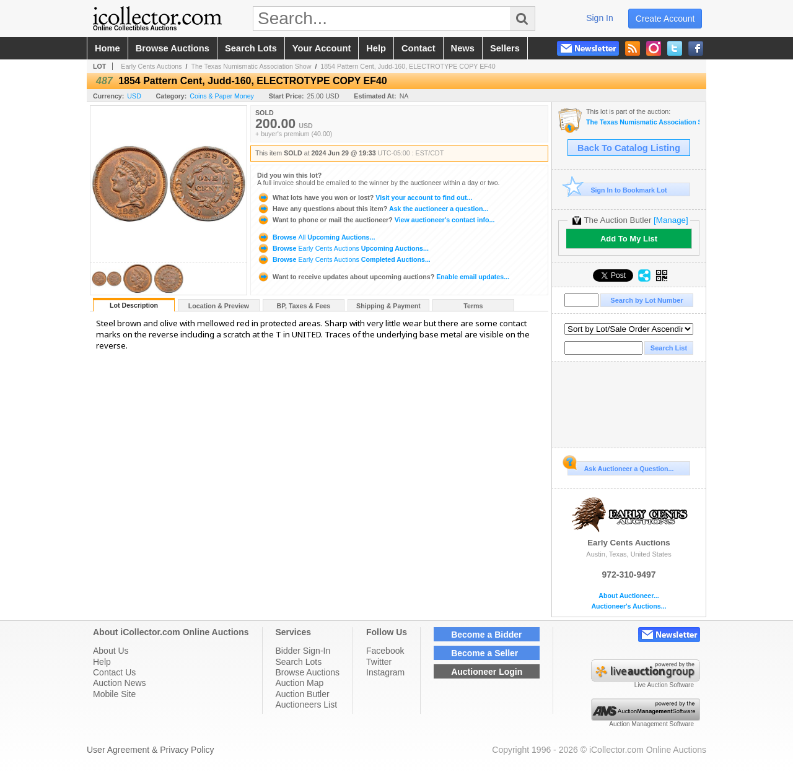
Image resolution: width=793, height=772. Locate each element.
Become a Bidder (486, 635)
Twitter (379, 662)
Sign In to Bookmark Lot (617, 190)
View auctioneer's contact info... (375, 219)
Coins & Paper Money (222, 96)
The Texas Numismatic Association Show (251, 66)
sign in (599, 18)
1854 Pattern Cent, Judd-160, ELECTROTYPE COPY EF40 (407, 66)
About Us (111, 651)
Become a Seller (484, 653)
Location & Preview (218, 306)
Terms (473, 306)
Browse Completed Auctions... (344, 259)
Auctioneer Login (486, 672)
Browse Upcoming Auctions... (316, 237)
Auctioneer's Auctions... (628, 606)
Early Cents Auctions (151, 66)
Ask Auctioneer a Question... (620, 466)
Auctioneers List (307, 704)
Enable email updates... (383, 276)
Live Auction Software (664, 685)
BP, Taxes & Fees (304, 306)
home (107, 48)
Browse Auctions (308, 672)
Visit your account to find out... (364, 197)
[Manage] (670, 220)
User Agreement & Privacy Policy (150, 750)
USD (134, 96)
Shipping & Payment (388, 306)
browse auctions (172, 48)
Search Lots (299, 662)
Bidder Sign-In (303, 651)
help (376, 48)
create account (665, 19)
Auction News (119, 683)
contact (418, 48)
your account (321, 48)
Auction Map (300, 683)
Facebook (385, 651)
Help (102, 662)
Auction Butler (303, 694)
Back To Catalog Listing (628, 148)
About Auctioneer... (628, 595)
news (463, 48)
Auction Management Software (651, 724)
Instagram (385, 672)
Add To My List (628, 238)
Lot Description (134, 305)
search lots (251, 48)
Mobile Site (114, 694)
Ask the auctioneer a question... (372, 208)
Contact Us (114, 672)
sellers (505, 48)
